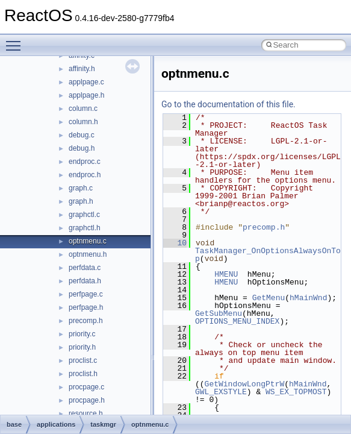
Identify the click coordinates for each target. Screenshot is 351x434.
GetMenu (268, 297)
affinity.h (82, 68)
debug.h (82, 148)
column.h (83, 122)
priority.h (82, 347)
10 (175, 242)
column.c (83, 108)
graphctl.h (85, 228)
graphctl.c (84, 214)
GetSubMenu (218, 313)
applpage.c (86, 82)
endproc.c (85, 161)
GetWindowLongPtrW (245, 384)
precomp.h (86, 320)
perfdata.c (85, 267)
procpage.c (86, 387)
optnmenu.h (88, 254)
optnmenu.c (88, 241)
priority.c (82, 334)
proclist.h (83, 374)
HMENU (226, 274)
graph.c (81, 188)
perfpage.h (86, 307)
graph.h (81, 201)
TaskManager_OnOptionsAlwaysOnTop (268, 254)
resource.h (86, 413)
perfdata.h (85, 281)
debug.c (82, 135)
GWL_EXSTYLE (221, 391)
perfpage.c (86, 294)
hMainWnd (308, 297)
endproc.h (85, 175)
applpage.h (86, 95)
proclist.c (83, 360)
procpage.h (87, 400)
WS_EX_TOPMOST (296, 391)
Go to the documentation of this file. (228, 104)
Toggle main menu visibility (16, 40)
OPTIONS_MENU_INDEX (237, 321)
